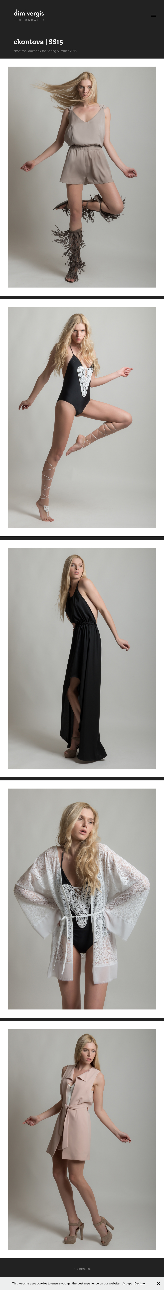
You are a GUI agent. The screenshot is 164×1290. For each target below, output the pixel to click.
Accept (127, 1283)
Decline (139, 1283)
